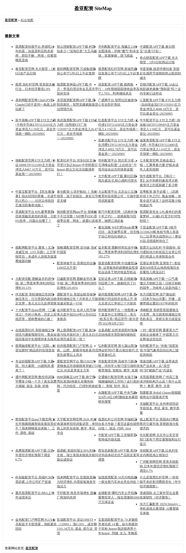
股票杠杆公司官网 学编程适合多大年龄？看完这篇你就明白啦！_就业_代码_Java (118, 423)
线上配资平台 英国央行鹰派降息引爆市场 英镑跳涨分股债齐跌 (159, 423)
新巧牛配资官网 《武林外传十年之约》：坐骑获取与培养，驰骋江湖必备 (117, 216)
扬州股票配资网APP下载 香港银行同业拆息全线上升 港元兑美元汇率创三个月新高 (117, 299)
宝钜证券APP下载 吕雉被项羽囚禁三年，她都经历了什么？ (117, 283)
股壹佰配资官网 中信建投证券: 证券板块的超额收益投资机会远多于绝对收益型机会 (118, 267)
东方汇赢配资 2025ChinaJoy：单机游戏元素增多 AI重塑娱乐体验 (160, 508)
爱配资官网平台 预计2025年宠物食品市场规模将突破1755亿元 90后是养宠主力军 (77, 365)
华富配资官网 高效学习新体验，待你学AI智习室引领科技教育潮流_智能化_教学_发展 (119, 365)
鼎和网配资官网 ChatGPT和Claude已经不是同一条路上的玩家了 (35, 104)
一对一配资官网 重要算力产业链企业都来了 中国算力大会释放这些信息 (159, 334)
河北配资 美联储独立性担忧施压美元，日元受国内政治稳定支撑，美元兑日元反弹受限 (36, 299)
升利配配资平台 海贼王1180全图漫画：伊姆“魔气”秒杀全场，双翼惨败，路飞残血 (118, 51)
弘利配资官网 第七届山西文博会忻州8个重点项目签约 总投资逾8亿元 (118, 350)
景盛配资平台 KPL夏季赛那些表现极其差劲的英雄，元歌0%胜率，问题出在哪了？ (36, 216)
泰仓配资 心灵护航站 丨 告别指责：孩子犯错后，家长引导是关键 (77, 196)
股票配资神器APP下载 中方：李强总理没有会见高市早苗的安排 (77, 89)
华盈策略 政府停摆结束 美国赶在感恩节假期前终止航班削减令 (160, 73)
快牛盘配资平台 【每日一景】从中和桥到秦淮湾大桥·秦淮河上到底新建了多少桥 (159, 180)
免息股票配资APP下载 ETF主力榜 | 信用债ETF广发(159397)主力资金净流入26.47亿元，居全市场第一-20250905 (77, 129)
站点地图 (27, 20)
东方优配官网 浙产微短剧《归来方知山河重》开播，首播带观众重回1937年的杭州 (160, 299)
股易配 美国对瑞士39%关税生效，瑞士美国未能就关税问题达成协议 (77, 455)
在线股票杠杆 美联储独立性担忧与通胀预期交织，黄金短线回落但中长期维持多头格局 (36, 334)
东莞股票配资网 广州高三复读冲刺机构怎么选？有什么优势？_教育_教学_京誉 (160, 381)
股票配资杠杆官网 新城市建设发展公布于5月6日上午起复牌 (118, 73)
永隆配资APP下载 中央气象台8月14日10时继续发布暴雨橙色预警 (118, 397)
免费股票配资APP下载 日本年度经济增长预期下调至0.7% (34, 455)
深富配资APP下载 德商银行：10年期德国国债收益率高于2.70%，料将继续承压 (118, 89)
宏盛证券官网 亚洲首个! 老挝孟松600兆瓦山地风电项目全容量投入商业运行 (160, 267)
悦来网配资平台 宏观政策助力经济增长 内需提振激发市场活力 (76, 481)
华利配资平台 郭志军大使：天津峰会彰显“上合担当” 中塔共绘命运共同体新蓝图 (117, 165)
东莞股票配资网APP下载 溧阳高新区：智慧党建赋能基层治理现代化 (77, 104)
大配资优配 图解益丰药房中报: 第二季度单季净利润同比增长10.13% (35, 283)
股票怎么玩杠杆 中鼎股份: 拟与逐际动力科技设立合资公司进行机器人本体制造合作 (160, 252)
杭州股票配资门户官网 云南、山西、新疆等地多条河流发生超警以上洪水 (77, 350)
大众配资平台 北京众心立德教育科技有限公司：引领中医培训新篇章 (118, 196)
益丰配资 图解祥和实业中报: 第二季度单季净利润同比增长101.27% (118, 252)
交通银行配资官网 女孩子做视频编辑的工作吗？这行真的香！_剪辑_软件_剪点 (118, 381)
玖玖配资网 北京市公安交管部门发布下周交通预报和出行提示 (160, 439)
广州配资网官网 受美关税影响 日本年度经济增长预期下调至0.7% (159, 466)
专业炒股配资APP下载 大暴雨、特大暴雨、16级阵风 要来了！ (34, 365)
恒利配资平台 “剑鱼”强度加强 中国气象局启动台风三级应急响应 (159, 350)
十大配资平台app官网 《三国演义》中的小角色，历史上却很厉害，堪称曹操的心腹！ (36, 314)
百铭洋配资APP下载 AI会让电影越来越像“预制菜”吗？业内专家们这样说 (160, 89)
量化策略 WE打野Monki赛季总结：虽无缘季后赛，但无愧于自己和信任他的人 (118, 232)
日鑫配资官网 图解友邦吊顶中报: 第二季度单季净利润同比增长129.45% (77, 283)
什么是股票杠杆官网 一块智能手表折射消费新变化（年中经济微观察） (160, 481)
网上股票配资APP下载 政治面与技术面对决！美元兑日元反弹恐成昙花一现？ (77, 334)
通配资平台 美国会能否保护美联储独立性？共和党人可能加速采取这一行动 (77, 299)
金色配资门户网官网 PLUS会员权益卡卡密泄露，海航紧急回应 (36, 524)
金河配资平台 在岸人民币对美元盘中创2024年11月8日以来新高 (77, 314)
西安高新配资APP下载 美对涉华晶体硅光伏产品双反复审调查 (118, 455)
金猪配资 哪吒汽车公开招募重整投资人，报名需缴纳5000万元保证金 (118, 497)
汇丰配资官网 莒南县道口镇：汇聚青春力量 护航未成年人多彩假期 (159, 165)
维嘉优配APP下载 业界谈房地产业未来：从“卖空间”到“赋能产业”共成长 (159, 365)
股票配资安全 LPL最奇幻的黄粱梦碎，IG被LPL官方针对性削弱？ (160, 216)
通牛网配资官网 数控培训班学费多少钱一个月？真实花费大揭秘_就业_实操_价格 (36, 381)
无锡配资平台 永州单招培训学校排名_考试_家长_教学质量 (159, 408)
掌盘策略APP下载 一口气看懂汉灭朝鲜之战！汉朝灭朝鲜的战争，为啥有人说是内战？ (160, 283)
